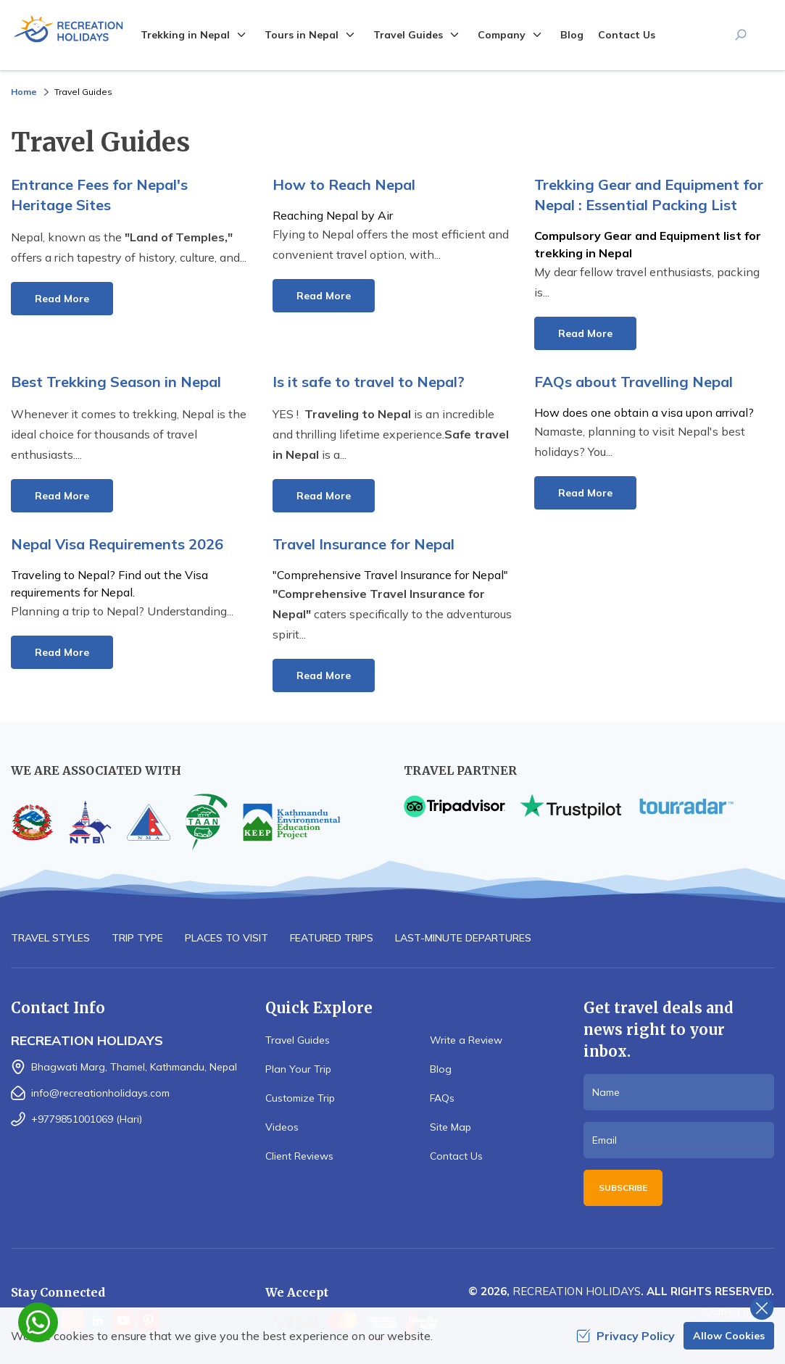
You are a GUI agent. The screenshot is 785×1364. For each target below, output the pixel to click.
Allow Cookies (729, 1335)
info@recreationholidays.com (100, 1092)
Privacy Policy (625, 1335)
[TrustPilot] (570, 806)
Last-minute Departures (463, 937)
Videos (282, 1127)
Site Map (450, 1127)
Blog (571, 34)
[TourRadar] (686, 806)
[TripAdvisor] (454, 806)
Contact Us (626, 34)
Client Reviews (299, 1156)
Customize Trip (300, 1098)
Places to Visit (226, 937)
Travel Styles (50, 937)
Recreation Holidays (576, 1291)
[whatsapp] (38, 1322)
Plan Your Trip (298, 1069)
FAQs (442, 1098)
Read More (62, 298)
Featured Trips (331, 937)
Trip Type (137, 937)
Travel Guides (297, 1040)
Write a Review (466, 1040)
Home (24, 91)
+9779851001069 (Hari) (86, 1119)
